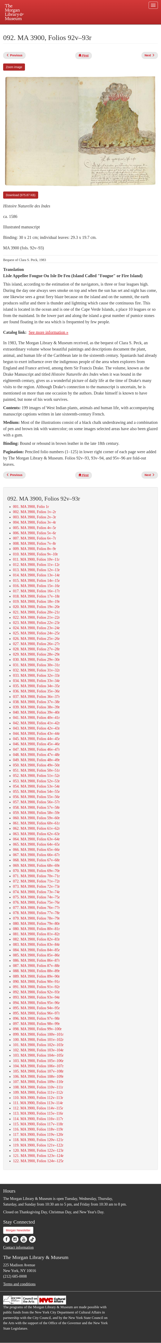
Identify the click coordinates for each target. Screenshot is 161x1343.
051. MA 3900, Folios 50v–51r (36, 770)
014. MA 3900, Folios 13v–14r (36, 575)
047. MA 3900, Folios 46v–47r (36, 749)
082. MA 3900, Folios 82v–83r (36, 939)
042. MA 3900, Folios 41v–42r (36, 723)
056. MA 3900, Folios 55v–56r (36, 797)
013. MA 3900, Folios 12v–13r (36, 570)
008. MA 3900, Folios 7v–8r (34, 543)
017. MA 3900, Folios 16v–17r (36, 591)
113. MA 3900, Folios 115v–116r (38, 1113)
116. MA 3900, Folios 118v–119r (38, 1129)
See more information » (48, 332)
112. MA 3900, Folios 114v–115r (38, 1108)
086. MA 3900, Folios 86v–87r (36, 960)
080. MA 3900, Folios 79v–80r (36, 923)
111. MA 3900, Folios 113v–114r (38, 1103)
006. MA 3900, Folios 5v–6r (34, 533)
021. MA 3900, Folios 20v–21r (36, 612)
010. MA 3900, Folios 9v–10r (35, 554)
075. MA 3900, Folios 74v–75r (36, 897)
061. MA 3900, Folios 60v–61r (36, 823)
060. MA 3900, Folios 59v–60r (36, 818)
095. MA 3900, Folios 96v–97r (36, 1013)
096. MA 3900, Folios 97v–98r (36, 1018)
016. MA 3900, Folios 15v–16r (36, 586)
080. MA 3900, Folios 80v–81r (36, 929)
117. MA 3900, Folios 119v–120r (38, 1134)
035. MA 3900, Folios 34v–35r (36, 686)
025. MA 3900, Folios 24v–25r (36, 633)
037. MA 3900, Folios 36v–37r (36, 697)
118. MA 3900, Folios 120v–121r (38, 1140)
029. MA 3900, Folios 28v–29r (36, 654)
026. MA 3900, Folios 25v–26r (36, 639)
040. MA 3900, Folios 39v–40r (36, 712)
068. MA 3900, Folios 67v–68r (36, 860)
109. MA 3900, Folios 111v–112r (38, 1092)
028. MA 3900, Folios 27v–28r (36, 649)
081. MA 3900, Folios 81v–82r (36, 934)
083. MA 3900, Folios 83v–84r (36, 944)
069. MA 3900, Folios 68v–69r (36, 865)
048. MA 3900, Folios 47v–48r (36, 755)
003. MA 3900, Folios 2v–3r (34, 517)
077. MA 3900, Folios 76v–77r (36, 908)
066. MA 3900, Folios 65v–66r (36, 849)
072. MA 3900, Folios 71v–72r (36, 881)
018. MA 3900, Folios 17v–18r (36, 596)
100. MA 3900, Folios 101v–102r (38, 1040)
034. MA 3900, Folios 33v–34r (36, 681)
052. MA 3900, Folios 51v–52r (36, 776)
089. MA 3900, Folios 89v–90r (36, 976)
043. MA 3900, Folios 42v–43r (36, 728)
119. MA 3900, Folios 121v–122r (38, 1145)
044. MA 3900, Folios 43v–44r (36, 733)
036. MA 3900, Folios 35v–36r (36, 691)
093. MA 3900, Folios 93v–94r (36, 997)
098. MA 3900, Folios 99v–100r (37, 1029)
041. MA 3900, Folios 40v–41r (36, 717)
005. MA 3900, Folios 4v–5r (34, 528)
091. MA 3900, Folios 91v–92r (36, 987)
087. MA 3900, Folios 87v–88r (36, 966)
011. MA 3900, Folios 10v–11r (36, 559)
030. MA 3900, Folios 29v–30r (36, 659)
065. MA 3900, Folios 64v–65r (36, 844)
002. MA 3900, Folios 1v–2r (34, 512)
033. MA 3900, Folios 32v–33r (36, 675)
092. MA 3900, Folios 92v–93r (36, 992)
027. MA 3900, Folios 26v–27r (36, 644)
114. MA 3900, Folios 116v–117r (38, 1119)
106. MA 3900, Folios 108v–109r (38, 1076)
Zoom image (14, 67)
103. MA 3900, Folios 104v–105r (38, 1055)
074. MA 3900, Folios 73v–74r (36, 892)
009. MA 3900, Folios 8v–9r (34, 549)
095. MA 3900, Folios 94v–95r (36, 1008)
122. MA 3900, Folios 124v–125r (38, 1161)
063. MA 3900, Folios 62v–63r (36, 834)
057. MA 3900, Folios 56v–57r (36, 802)
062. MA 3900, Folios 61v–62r (36, 828)
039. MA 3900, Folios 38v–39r (36, 707)
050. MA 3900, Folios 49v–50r (36, 765)
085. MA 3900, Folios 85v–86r (36, 955)
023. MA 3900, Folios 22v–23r (36, 623)
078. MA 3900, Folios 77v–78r (36, 913)
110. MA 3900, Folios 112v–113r (38, 1098)
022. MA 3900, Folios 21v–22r (36, 617)
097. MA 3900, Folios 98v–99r (36, 1024)
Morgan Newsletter (18, 1230)
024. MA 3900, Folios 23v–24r (36, 628)
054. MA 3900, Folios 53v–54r (36, 786)
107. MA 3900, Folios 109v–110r (38, 1082)
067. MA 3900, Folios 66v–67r (36, 855)
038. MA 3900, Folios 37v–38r (36, 702)
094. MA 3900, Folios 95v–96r (36, 1003)
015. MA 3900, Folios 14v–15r (36, 580)
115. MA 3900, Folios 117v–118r (38, 1124)
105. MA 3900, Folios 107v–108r (38, 1071)
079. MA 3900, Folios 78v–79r (36, 918)
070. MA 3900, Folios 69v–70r (36, 871)
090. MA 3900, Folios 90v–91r (36, 981)
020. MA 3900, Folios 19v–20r (36, 607)
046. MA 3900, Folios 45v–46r (36, 744)
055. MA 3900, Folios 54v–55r (36, 791)
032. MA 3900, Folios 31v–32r (36, 670)
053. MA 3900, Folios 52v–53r (36, 781)
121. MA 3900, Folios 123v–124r (38, 1156)
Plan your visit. (30, 28)
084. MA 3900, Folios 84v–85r (36, 950)
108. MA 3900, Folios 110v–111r (38, 1087)
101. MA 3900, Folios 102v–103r (38, 1045)
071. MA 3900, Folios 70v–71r (36, 876)
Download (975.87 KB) (20, 195)
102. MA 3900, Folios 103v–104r (38, 1050)
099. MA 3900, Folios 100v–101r (38, 1034)
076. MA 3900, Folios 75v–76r (36, 902)
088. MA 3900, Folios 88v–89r (36, 971)
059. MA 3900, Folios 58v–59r (36, 813)
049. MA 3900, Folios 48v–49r (36, 760)
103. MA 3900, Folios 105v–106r (38, 1061)
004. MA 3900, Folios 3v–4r (34, 522)
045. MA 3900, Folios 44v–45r (36, 739)
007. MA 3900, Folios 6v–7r (34, 538)
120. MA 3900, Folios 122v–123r (38, 1150)
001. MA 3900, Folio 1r (31, 507)
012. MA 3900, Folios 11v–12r (36, 565)
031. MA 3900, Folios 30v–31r (36, 665)
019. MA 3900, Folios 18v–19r (36, 601)
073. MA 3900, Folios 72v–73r (36, 886)
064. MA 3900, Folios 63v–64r (36, 839)
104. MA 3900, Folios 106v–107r (38, 1066)
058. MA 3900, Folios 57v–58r (36, 807)
